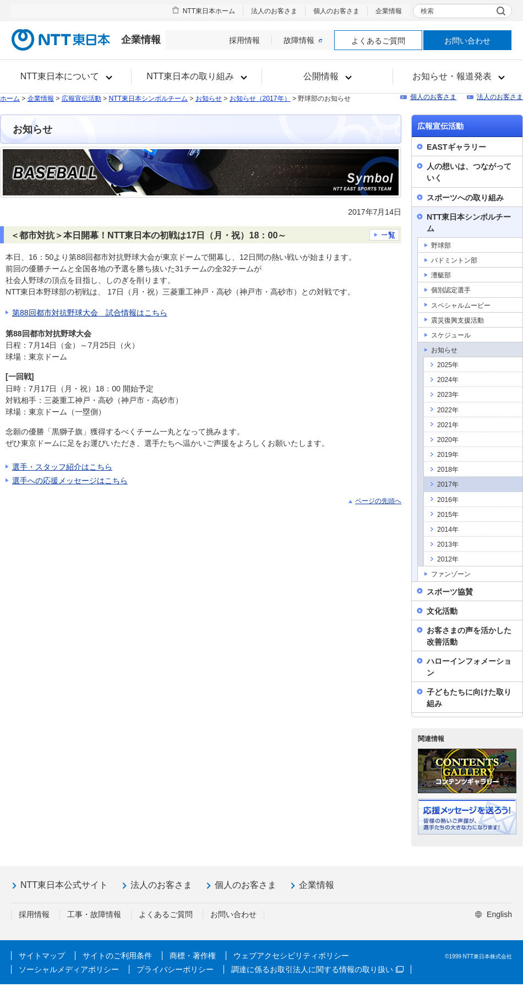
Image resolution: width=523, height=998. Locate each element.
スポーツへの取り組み (465, 197)
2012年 (448, 559)
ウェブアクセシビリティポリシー (291, 955)
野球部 (441, 245)
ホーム (10, 98)
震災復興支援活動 (457, 320)
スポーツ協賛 (450, 591)
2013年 (448, 544)
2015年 (448, 515)
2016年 (448, 500)
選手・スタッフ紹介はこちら (62, 466)
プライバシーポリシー (175, 969)
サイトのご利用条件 (117, 955)
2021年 (448, 425)
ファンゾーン (451, 574)
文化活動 (442, 611)
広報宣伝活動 (81, 98)
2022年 (448, 410)
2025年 (448, 365)
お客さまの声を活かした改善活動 (469, 636)
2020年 (448, 440)
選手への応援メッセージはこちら (70, 480)
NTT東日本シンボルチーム (148, 98)
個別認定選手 (451, 290)
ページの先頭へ (378, 501)
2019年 (448, 455)
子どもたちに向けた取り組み (469, 698)
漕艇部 (441, 275)
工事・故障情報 (94, 914)
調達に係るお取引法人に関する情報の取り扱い (317, 969)
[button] (66, 76)
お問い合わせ (467, 40)
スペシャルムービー (461, 305)
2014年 (448, 529)
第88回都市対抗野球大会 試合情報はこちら (89, 312)
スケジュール (451, 335)
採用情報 (244, 40)
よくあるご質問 (378, 40)
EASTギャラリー (456, 147)
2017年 (448, 484)
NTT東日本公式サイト (64, 885)
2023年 (448, 395)
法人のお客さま (274, 11)
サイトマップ (42, 955)
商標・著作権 (193, 955)
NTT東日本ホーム (209, 11)
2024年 (448, 380)
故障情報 (303, 40)
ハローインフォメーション (469, 667)
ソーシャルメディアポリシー (69, 969)
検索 (427, 11)
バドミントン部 (454, 260)
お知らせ (208, 98)
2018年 (448, 469)
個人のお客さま (336, 11)
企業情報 (388, 11)
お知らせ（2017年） (260, 98)
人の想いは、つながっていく (469, 172)
